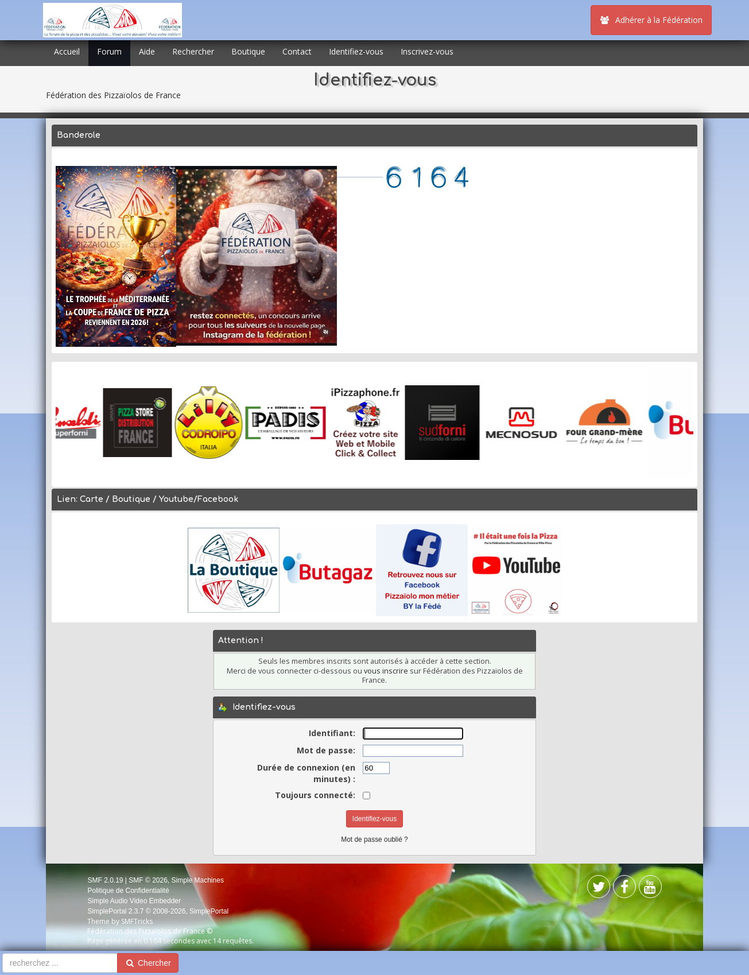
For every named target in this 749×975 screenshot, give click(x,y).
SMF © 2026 (148, 880)
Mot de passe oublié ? (374, 839)
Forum (109, 51)
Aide (147, 51)
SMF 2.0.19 (105, 880)
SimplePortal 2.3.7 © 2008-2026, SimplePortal (157, 911)
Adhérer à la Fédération (651, 19)
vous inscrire (386, 671)
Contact (297, 51)
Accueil (67, 51)
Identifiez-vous (356, 51)
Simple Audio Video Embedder (134, 901)
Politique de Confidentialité (128, 891)
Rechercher (193, 51)
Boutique (248, 51)
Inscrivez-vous (427, 51)
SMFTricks (137, 921)
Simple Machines (198, 880)
